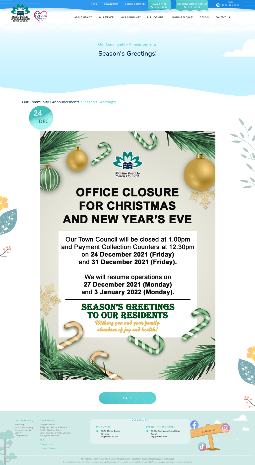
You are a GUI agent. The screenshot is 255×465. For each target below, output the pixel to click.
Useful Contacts (135, 3)
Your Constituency (24, 427)
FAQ (42, 440)
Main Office (103, 426)
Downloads (111, 3)
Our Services (47, 420)
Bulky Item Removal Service (53, 427)
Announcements (65, 102)
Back (127, 398)
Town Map (20, 424)
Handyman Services (49, 435)
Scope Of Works (48, 424)
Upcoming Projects (181, 17)
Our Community (24, 420)
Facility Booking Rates (51, 430)
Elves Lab (170, 459)
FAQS (94, 3)
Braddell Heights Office (160, 426)
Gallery (18, 432)
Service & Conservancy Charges (55, 432)
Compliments (21, 435)
